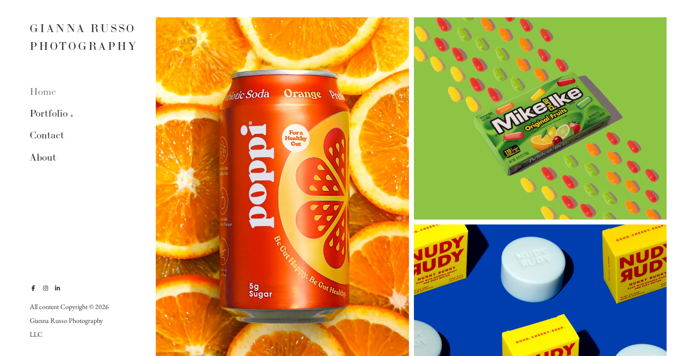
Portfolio (49, 113)
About (43, 157)
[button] (72, 115)
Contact (47, 135)
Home (43, 92)
